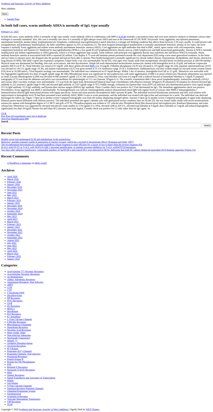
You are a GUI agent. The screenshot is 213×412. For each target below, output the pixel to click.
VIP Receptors (14, 401)
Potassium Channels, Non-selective (24, 354)
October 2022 (13, 235)
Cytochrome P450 (15, 293)
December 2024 (14, 206)
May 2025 (12, 195)
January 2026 (13, 184)
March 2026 (13, 179)
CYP (9, 290)
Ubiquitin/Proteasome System (21, 391)
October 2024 (13, 211)
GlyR (3, 113)
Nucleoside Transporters (18, 338)
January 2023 (13, 227)
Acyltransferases (15, 277)
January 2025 (13, 203)
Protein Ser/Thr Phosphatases (21, 362)
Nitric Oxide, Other (16, 332)
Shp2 (9, 372)
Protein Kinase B (15, 359)
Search (4, 121)
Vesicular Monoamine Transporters (23, 399)
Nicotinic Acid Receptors (19, 330)
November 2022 (14, 232)
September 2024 (14, 213)
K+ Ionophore (13, 316)
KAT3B (122, 36)
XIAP (10, 404)
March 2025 (13, 198)
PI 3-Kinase (12, 348)
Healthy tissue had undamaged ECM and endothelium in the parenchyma (35, 139)
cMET (10, 285)
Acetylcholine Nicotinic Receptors (23, 274)
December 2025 (14, 187)
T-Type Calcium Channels (19, 386)
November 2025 (14, 190)
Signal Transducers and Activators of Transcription (31, 378)
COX (9, 287)
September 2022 (14, 237)
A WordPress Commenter (19, 163)
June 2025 (12, 192)
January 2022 (13, 259)
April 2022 (12, 251)
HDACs (11, 308)
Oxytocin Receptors (16, 346)
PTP (9, 364)
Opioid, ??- (12, 340)
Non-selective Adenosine (19, 335)
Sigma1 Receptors (15, 375)
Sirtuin (10, 380)
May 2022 (12, 248)
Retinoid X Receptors (17, 367)
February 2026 (14, 182)
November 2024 (14, 208)
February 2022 (14, 256)
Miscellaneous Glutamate (19, 324)
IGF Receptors (14, 314)
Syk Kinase (12, 383)
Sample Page (13, 19)
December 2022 (14, 229)
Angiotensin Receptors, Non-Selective (25, 282)
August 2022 (13, 240)
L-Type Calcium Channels (19, 319)
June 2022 (12, 245)
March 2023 (13, 221)
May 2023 (12, 216)
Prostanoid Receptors (17, 356)
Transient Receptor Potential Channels (25, 388)
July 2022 (11, 243)
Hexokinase (12, 311)
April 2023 (12, 219)
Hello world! (41, 163)
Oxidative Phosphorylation (20, 343)
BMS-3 (93, 66)
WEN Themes (92, 409)
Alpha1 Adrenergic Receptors (21, 279)
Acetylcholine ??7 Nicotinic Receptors (25, 271)
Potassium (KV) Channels (19, 351)
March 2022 (13, 253)
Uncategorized (14, 394)
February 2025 (14, 200)
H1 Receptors (13, 306)
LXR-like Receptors (16, 322)
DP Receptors (13, 298)
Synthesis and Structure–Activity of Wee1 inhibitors (26, 3)
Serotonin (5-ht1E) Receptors (21, 370)
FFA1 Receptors (14, 300)
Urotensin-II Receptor (17, 396)
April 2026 (12, 176)
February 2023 (14, 224)
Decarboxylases (14, 295)
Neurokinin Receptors (17, 327)
